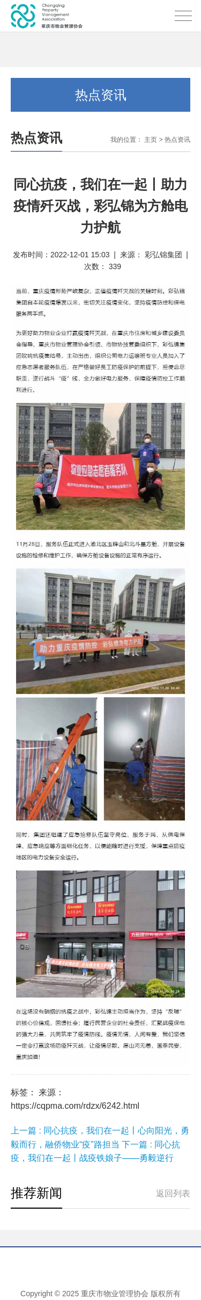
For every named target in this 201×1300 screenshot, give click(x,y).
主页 (150, 139)
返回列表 (173, 1193)
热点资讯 (177, 139)
